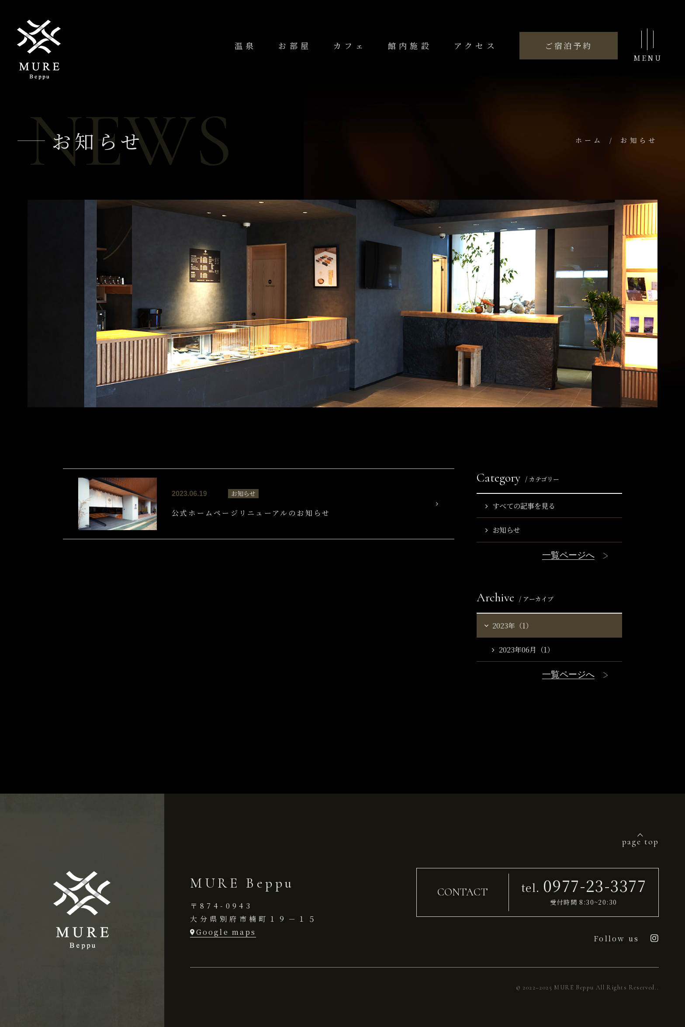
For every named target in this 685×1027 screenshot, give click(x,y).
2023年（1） (508, 625)
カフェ (349, 45)
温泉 (246, 45)
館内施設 (410, 45)
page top (640, 841)
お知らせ (502, 529)
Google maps (226, 931)
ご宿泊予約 (568, 45)
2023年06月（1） (523, 649)
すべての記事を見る (520, 505)
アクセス (476, 45)
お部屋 (294, 45)
